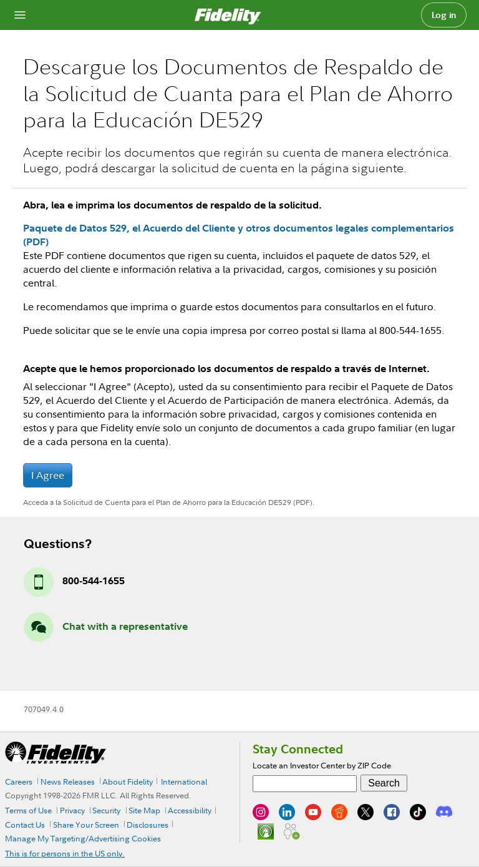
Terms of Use (28, 810)
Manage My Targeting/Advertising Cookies (83, 838)
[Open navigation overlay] (20, 15)
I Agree (47, 475)
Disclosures (147, 825)
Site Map (144, 810)
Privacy (72, 810)
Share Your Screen (86, 825)
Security (106, 810)
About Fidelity (127, 781)
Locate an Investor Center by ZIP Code (322, 765)
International (184, 781)
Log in (444, 15)
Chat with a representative (125, 626)
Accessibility (189, 810)
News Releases (68, 781)
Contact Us (25, 825)
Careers (18, 781)
